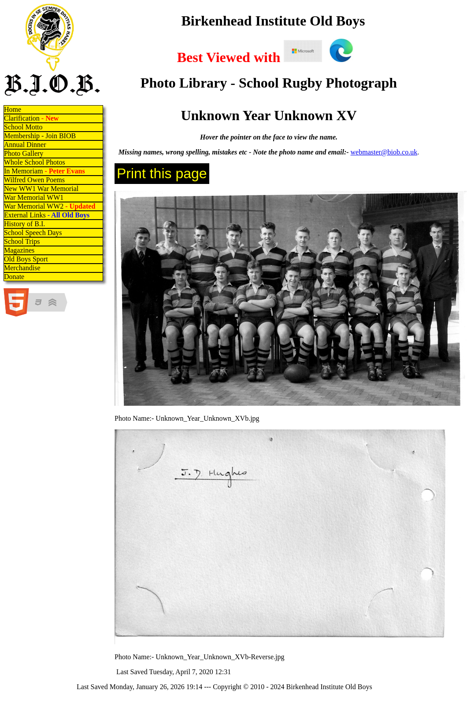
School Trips (22, 241)
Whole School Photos (34, 162)
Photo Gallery (23, 153)
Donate (14, 276)
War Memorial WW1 (33, 197)
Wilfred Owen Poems (34, 180)
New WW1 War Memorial (41, 188)
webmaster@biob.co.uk (384, 152)
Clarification (31, 118)
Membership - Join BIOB (40, 136)
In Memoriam (44, 171)
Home (12, 109)
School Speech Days (33, 232)
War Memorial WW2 (50, 206)
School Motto (23, 127)
